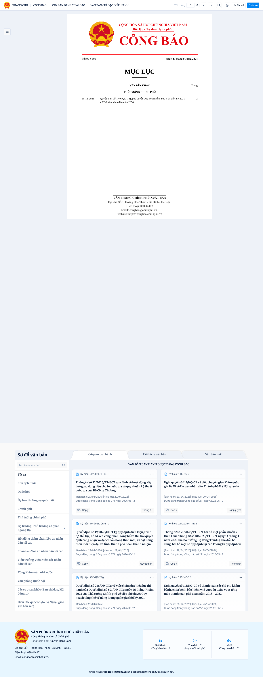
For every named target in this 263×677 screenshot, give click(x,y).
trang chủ (20, 5)
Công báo (40, 5)
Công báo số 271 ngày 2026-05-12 (115, 500)
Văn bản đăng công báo (68, 5)
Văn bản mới (213, 454)
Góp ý (82, 510)
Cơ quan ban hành (100, 454)
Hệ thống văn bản (154, 454)
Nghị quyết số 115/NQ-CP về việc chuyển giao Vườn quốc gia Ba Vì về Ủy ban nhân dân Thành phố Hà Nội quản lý (201, 484)
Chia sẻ (253, 5)
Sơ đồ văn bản (32, 455)
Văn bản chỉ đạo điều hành (110, 5)
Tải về (238, 5)
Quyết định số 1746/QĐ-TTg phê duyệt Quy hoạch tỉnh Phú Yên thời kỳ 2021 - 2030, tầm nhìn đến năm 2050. (142, 100)
